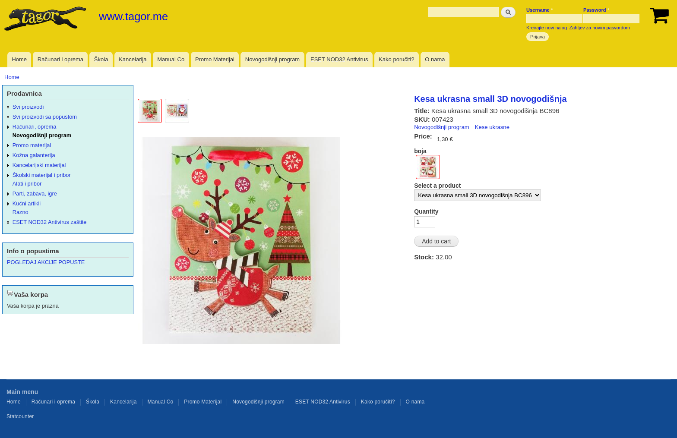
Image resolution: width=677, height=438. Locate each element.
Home (19, 59)
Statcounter (20, 416)
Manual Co (170, 59)
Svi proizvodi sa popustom (45, 116)
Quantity (426, 211)
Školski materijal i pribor (42, 175)
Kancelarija (132, 59)
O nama (435, 59)
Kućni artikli (27, 203)
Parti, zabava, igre (35, 193)
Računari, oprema (35, 126)
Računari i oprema (60, 59)
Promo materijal (32, 145)
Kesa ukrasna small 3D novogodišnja (490, 99)
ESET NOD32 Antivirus (339, 59)
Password (596, 10)
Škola (101, 59)
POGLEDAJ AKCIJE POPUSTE (46, 262)
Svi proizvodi (28, 107)
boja (420, 151)
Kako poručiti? (396, 59)
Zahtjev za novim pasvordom (599, 27)
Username (539, 10)
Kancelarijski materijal (39, 165)
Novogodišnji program (272, 59)
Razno (20, 212)
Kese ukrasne (492, 127)
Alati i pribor (27, 183)
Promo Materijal (214, 59)
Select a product (437, 185)
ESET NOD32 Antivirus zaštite (50, 222)
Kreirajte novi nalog (546, 27)
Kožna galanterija (34, 155)
